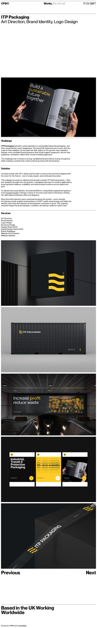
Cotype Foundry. (12, 193)
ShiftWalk (22, 626)
